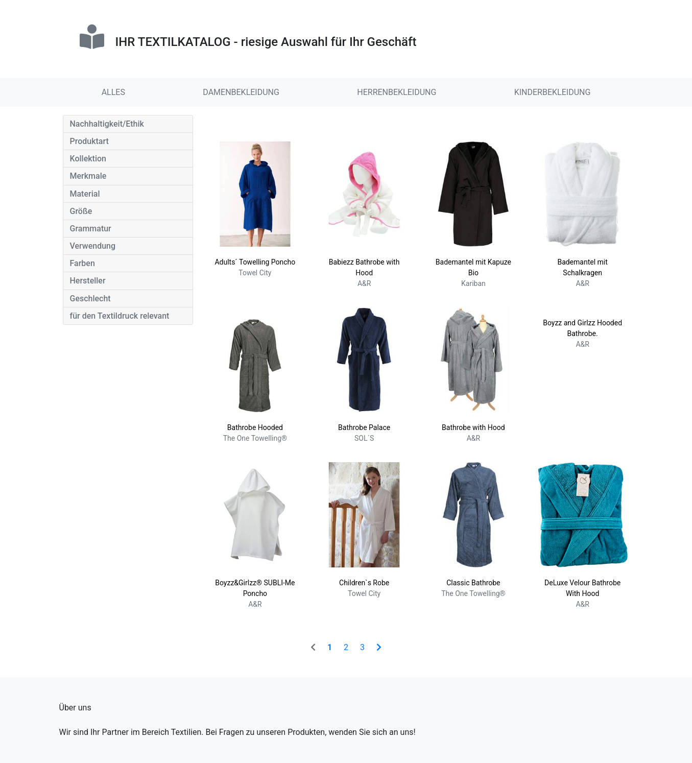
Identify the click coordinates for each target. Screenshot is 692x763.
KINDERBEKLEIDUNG (552, 92)
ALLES (113, 92)
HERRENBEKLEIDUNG (396, 92)
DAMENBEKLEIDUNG (241, 92)
